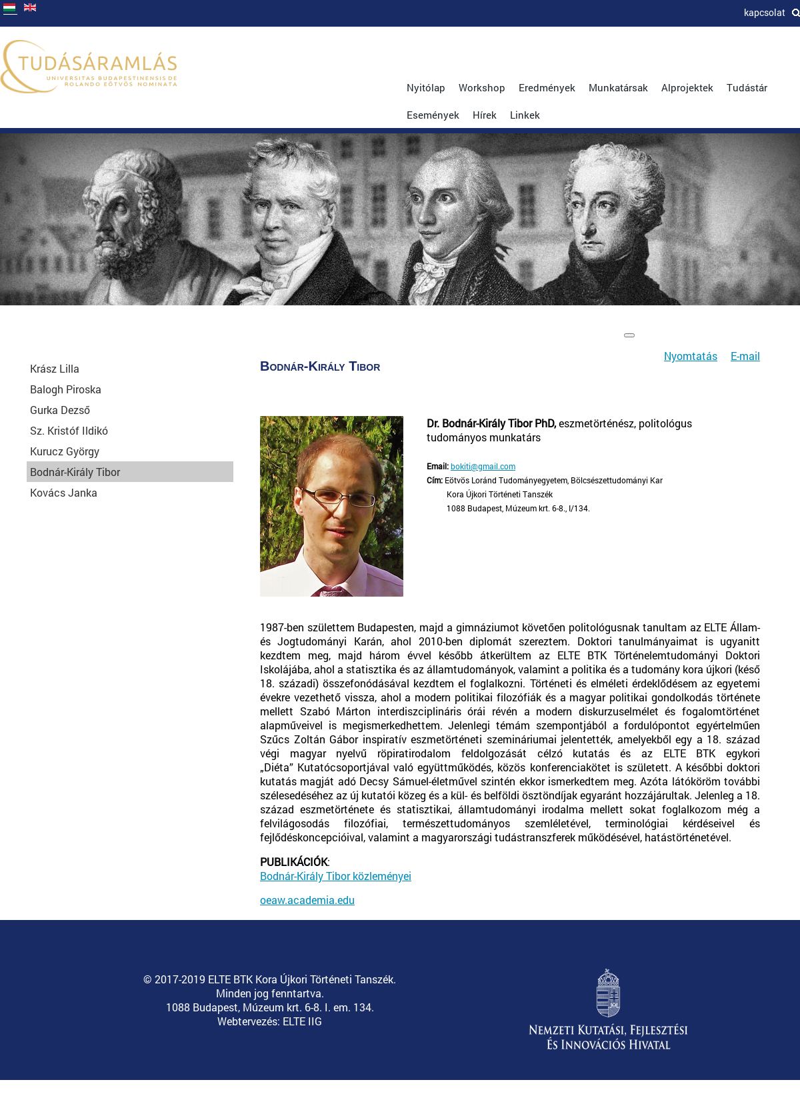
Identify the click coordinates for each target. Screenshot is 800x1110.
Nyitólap (426, 87)
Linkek (525, 114)
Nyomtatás (690, 356)
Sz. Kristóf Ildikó (69, 430)
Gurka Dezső (60, 410)
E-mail (745, 356)
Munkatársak (618, 87)
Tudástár (747, 87)
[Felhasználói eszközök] (629, 335)
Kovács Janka (63, 492)
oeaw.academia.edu (307, 900)
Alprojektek (687, 87)
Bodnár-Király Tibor (75, 472)
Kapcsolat (764, 12)
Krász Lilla (54, 368)
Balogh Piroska (65, 389)
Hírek (485, 114)
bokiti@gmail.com (483, 466)
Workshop (482, 87)
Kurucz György (64, 451)
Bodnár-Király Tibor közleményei (335, 876)
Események (433, 114)
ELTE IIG (302, 1021)
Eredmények (547, 87)
